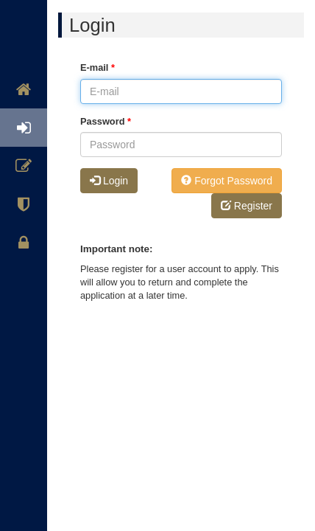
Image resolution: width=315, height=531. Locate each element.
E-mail (97, 67)
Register (23, 166)
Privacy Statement (23, 243)
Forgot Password (226, 181)
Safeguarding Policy (23, 204)
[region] (23, 265)
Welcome (23, 55)
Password (105, 121)
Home (23, 89)
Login (24, 127)
